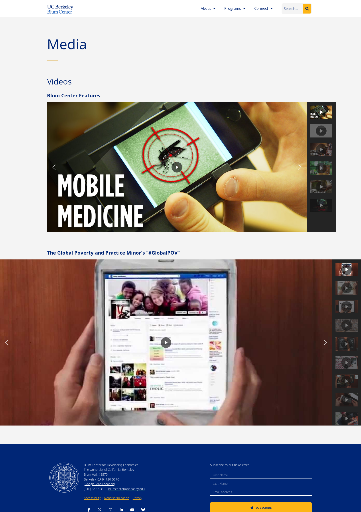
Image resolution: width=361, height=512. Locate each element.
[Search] (307, 9)
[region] (191, 167)
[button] (53, 167)
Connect (263, 8)
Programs (234, 8)
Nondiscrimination (116, 498)
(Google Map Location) (99, 484)
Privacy (137, 498)
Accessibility (92, 498)
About (208, 8)
